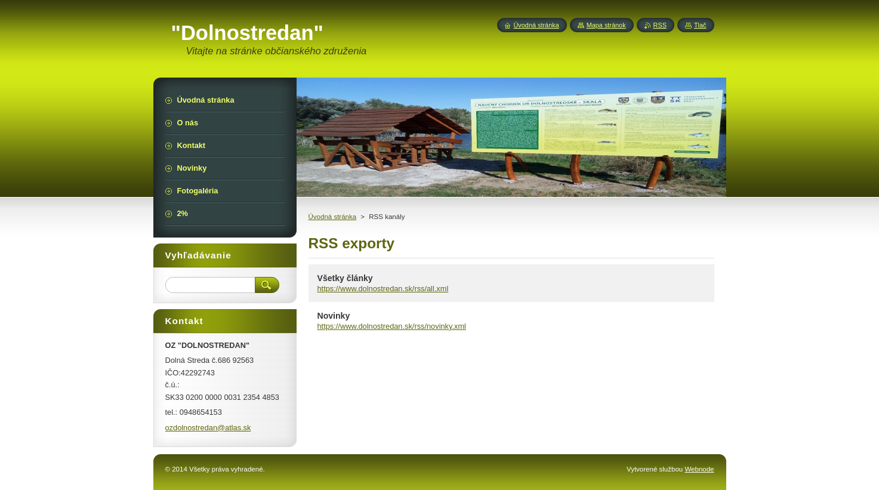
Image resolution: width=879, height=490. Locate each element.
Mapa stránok (606, 25)
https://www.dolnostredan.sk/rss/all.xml (383, 288)
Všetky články (345, 278)
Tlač (700, 25)
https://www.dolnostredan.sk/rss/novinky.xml (391, 326)
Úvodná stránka (333, 216)
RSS (660, 25)
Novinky (333, 315)
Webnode (699, 469)
